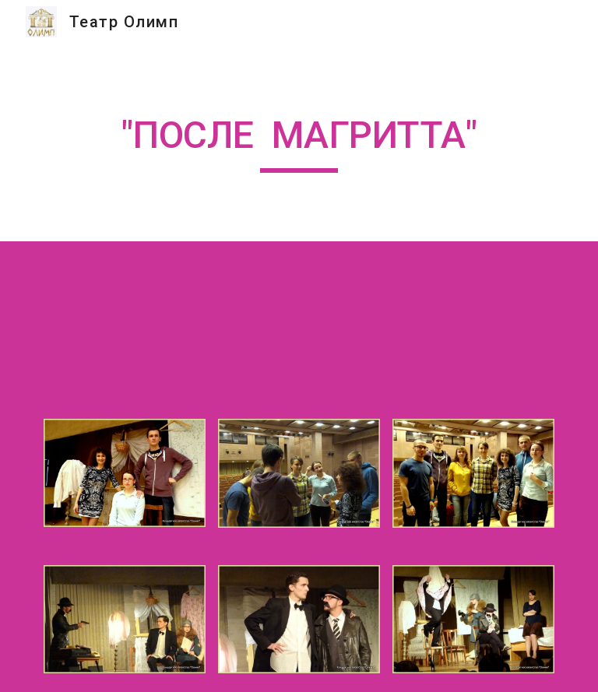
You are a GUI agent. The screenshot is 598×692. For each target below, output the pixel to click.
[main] (299, 142)
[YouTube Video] (276, 320)
